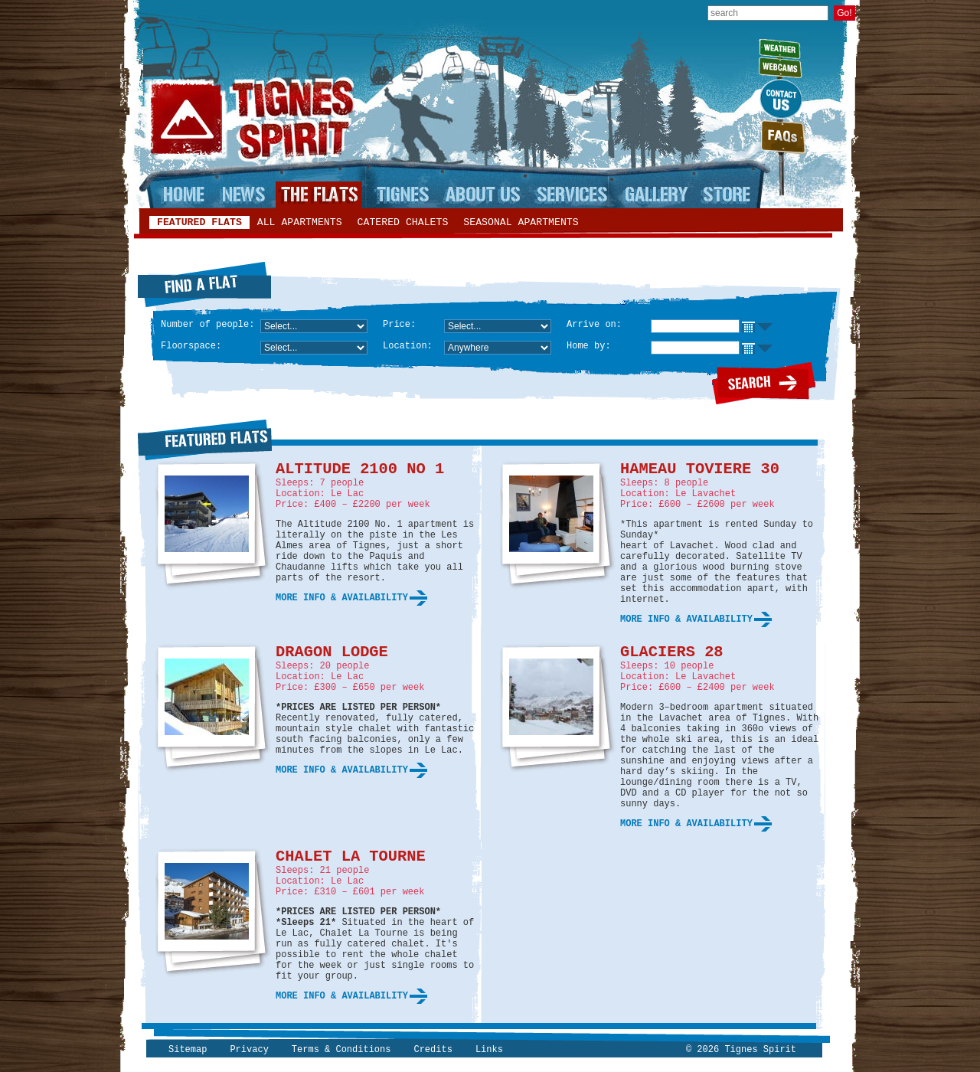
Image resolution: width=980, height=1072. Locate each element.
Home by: (589, 346)
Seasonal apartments (520, 222)
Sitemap (187, 1049)
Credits (432, 1049)
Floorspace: (191, 346)
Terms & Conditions (341, 1049)
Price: (399, 324)
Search (763, 383)
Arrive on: (594, 324)
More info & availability (342, 598)
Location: (408, 346)
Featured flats (199, 222)
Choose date (757, 327)
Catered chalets (403, 222)
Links (489, 1049)
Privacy (249, 1049)
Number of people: (207, 324)
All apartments (299, 222)
